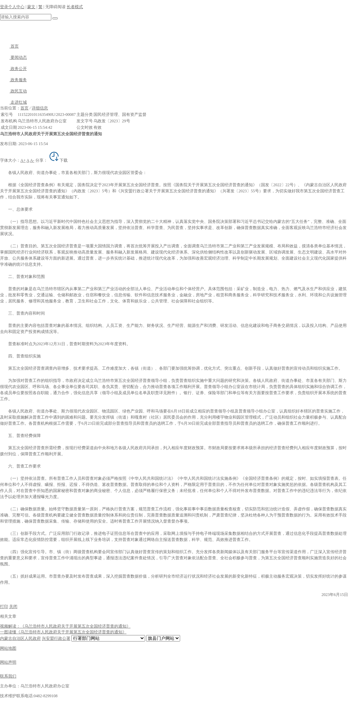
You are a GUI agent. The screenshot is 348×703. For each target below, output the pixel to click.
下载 (58, 160)
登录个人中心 (12, 6)
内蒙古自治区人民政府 (20, 638)
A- (32, 160)
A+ (22, 160)
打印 (4, 606)
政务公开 (13, 68)
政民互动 (13, 91)
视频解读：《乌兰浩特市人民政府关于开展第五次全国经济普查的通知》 (65, 626)
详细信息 (40, 108)
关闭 (13, 606)
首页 (9, 46)
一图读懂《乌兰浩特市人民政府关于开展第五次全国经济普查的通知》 (63, 632)
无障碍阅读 (55, 6)
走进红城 (13, 102)
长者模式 (75, 6)
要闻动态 (13, 57)
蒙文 (31, 6)
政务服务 (13, 79)
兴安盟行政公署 (56, 638)
